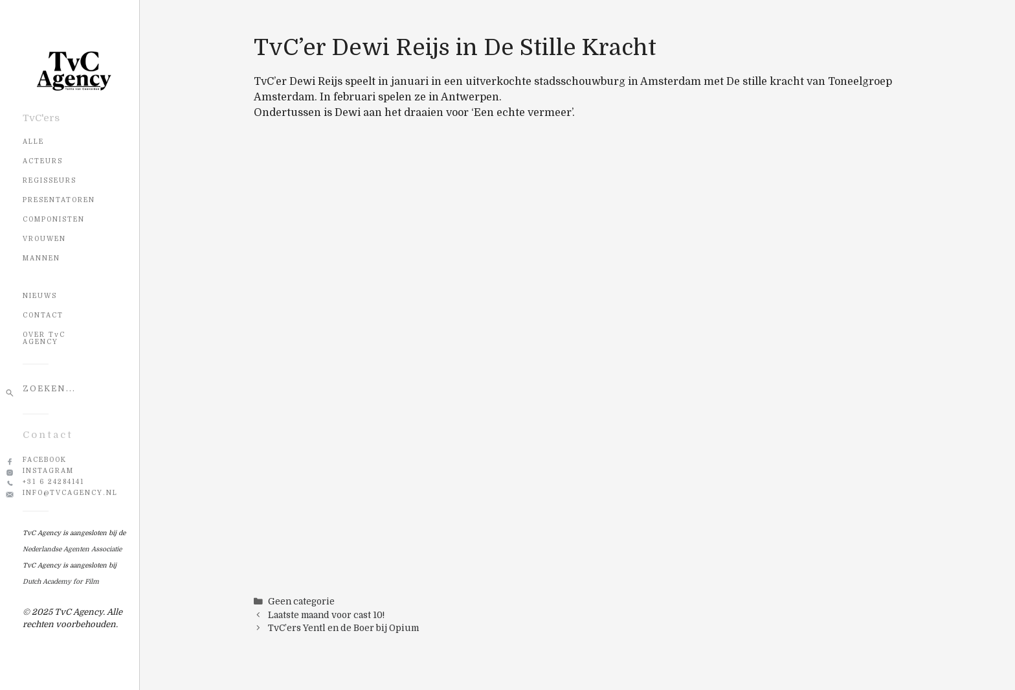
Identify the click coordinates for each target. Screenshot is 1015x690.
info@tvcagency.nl (70, 492)
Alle (33, 141)
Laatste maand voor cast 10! (326, 615)
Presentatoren (59, 199)
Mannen (41, 258)
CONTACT (43, 315)
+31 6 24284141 (53, 481)
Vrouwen (44, 238)
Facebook (45, 459)
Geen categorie (301, 601)
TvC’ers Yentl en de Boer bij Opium (343, 628)
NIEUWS (40, 295)
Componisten (54, 219)
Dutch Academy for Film (61, 581)
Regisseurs (49, 180)
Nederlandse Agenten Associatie (72, 549)
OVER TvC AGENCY (44, 338)
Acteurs (43, 161)
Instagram (48, 470)
